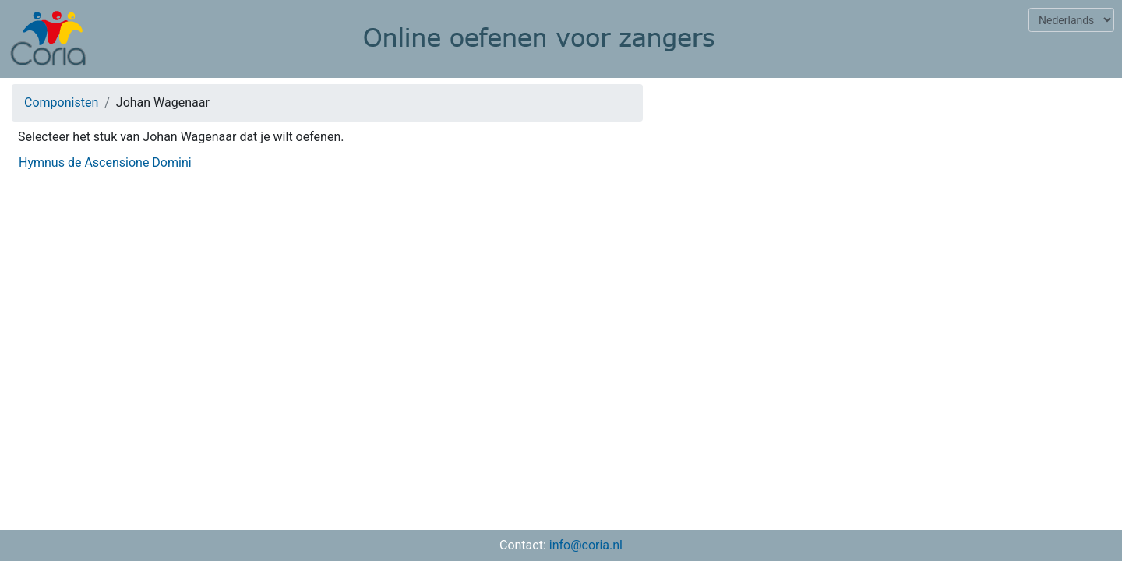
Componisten (61, 102)
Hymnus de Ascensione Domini (105, 162)
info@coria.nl (586, 545)
